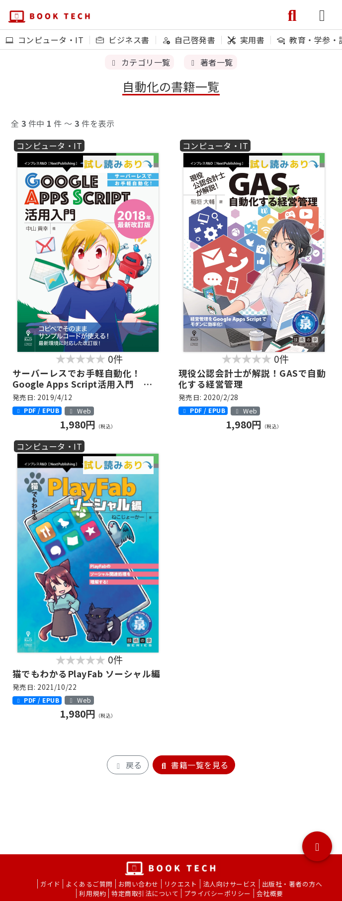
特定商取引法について (144, 893)
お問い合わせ (138, 884)
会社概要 (269, 893)
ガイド (50, 884)
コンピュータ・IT (44, 40)
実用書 (246, 40)
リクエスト (180, 884)
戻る (127, 765)
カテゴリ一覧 (139, 62)
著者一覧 (210, 62)
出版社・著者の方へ (292, 884)
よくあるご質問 (89, 884)
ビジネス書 (122, 40)
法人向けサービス (229, 884)
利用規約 (92, 893)
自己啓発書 (188, 40)
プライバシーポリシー (217, 893)
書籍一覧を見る (194, 765)
